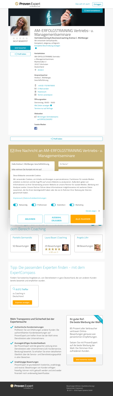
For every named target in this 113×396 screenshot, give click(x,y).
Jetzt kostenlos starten (84, 359)
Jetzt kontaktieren (92, 10)
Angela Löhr (82, 237)
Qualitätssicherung (88, 386)
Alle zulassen (83, 218)
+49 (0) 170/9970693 (46, 85)
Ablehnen (30, 218)
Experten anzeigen (22, 302)
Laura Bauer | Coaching (56, 237)
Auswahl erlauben (57, 219)
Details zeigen (86, 211)
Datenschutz (70, 388)
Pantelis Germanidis (22, 237)
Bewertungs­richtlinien (74, 386)
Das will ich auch (83, 3)
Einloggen (97, 4)
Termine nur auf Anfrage (43, 108)
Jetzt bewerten (20, 48)
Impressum (22, 198)
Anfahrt (41, 70)
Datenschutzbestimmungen (39, 198)
